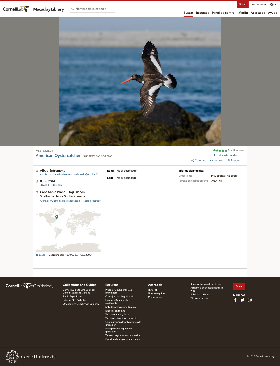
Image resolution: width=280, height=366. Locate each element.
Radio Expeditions (72, 296)
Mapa (40, 255)
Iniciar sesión (259, 4)
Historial (152, 290)
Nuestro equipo (156, 293)
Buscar (188, 12)
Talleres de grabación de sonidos (122, 335)
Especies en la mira (115, 311)
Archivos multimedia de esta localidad (60, 201)
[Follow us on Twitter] (242, 300)
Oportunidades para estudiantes (122, 339)
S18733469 (51, 185)
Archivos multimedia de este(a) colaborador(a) (64, 174)
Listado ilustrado (92, 201)
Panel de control (224, 12)
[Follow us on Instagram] (250, 300)
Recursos (202, 12)
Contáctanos (155, 297)
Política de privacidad (202, 294)
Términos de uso (199, 298)
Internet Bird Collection (75, 300)
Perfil (95, 174)
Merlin (243, 12)
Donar (242, 4)
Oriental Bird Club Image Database (81, 304)
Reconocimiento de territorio (206, 284)
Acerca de (258, 12)
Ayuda (272, 12)
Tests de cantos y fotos (117, 314)
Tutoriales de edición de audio (121, 318)
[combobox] (95, 8)
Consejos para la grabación (119, 296)
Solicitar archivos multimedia (120, 307)
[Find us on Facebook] (235, 300)
